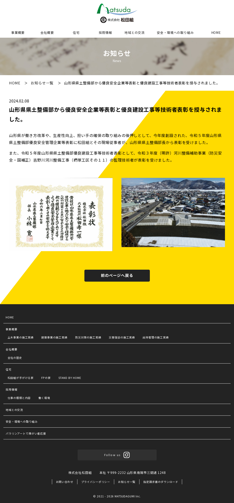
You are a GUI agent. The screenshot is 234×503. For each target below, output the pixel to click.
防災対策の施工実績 (88, 337)
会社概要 (47, 32)
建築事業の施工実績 (54, 337)
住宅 (76, 32)
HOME (216, 32)
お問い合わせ (64, 482)
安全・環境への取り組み (175, 32)
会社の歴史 (15, 357)
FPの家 (46, 378)
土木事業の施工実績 (21, 337)
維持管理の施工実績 (156, 337)
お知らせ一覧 (43, 83)
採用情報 (105, 32)
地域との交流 (135, 32)
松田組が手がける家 (21, 378)
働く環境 (44, 398)
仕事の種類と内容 (19, 398)
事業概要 (18, 32)
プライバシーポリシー (95, 482)
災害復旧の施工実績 (122, 337)
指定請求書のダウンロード (160, 482)
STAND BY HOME (69, 378)
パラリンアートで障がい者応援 (26, 433)
